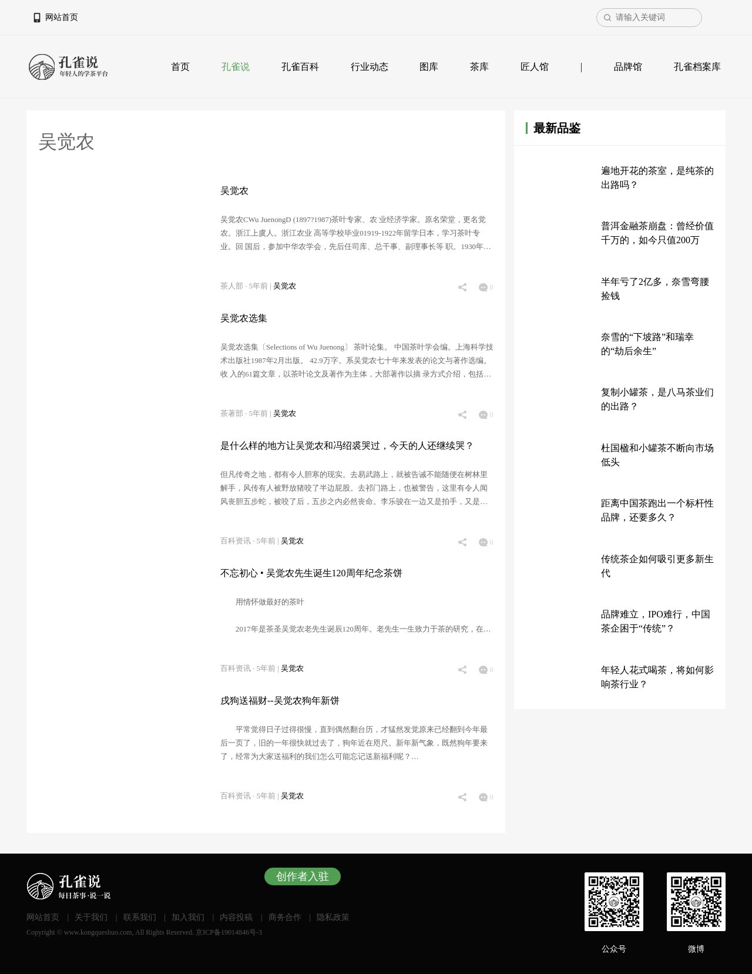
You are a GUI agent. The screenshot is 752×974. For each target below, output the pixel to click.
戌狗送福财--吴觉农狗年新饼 (280, 701)
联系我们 (139, 917)
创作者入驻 (302, 876)
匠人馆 (535, 67)
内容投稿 (236, 917)
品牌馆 (628, 67)
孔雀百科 (300, 67)
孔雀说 (235, 67)
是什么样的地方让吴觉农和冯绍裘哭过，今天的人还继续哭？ (347, 446)
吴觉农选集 (243, 318)
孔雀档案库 (697, 67)
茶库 (479, 67)
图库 (428, 67)
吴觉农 (234, 191)
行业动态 (369, 67)
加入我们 (188, 917)
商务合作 (284, 917)
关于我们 (91, 917)
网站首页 (61, 17)
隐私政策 (333, 917)
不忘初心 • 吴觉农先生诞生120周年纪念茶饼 (311, 573)
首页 (180, 67)
